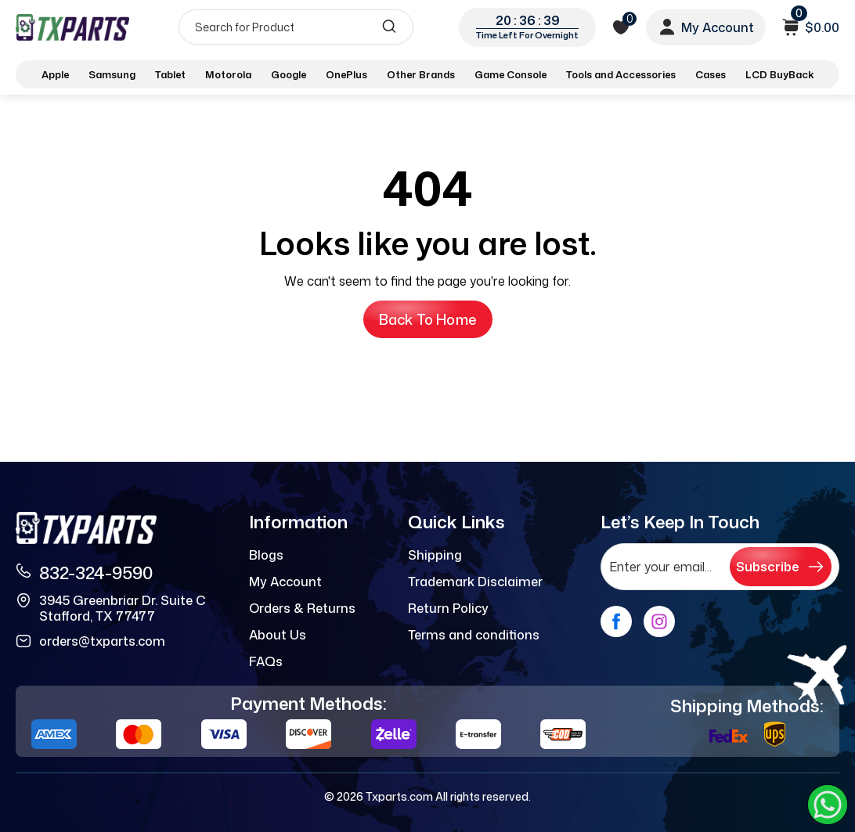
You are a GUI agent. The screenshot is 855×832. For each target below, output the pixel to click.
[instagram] (659, 621)
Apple (55, 74)
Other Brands (421, 74)
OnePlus (346, 74)
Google (288, 74)
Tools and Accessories (621, 74)
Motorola (228, 74)
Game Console (510, 74)
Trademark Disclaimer (475, 581)
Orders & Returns (302, 608)
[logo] (72, 27)
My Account (285, 581)
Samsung (111, 74)
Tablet (170, 74)
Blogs (266, 555)
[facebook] (616, 621)
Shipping (435, 555)
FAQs (266, 661)
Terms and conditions (473, 635)
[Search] (296, 27)
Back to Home (428, 319)
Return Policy (448, 608)
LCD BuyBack (779, 74)
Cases (710, 74)
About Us (277, 635)
